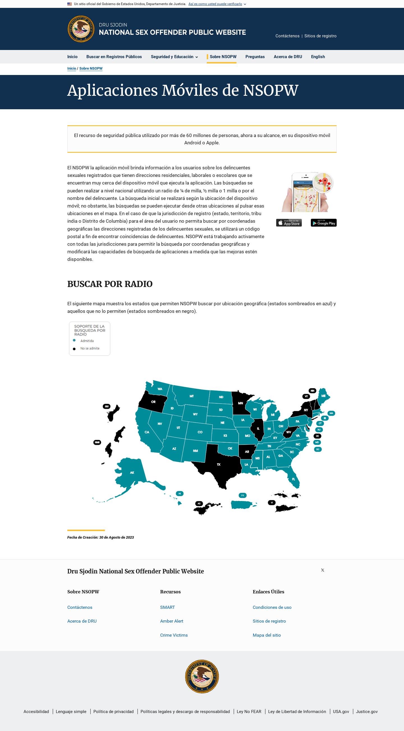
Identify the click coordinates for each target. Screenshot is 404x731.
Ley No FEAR (249, 711)
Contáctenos (288, 35)
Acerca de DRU (82, 621)
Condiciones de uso (272, 607)
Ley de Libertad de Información (297, 711)
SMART (167, 607)
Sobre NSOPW (90, 68)
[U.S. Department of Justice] (202, 677)
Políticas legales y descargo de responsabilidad (185, 711)
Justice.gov (367, 711)
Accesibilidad (36, 711)
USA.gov (341, 711)
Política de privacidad (113, 711)
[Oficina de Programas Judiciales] (81, 29)
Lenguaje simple (71, 711)
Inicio (71, 68)
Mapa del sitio (267, 635)
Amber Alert (171, 621)
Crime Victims (174, 635)
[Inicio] (172, 29)
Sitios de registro (320, 35)
